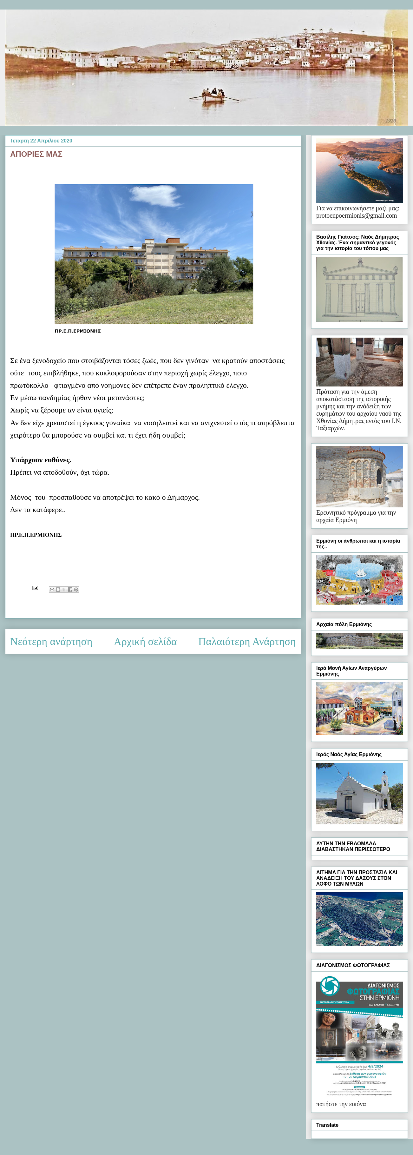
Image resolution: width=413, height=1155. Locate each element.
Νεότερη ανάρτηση (51, 641)
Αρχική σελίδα (145, 641)
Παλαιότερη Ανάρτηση (247, 641)
